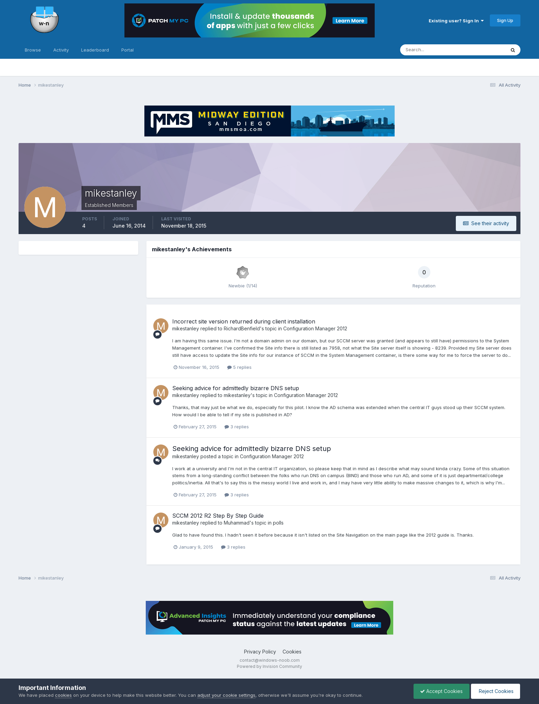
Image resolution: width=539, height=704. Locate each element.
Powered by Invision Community (269, 666)
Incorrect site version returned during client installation (243, 321)
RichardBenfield (242, 328)
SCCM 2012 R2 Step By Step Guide (218, 515)
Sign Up (505, 20)
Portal (127, 50)
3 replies (236, 426)
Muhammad (237, 523)
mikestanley (185, 328)
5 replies (239, 367)
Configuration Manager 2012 (315, 328)
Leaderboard (95, 50)
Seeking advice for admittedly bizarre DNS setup (235, 388)
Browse (33, 50)
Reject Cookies (495, 691)
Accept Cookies (439, 691)
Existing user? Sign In (456, 20)
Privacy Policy (260, 651)
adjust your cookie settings (226, 695)
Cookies (292, 651)
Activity (61, 50)
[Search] (430, 49)
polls (278, 523)
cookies (63, 695)
